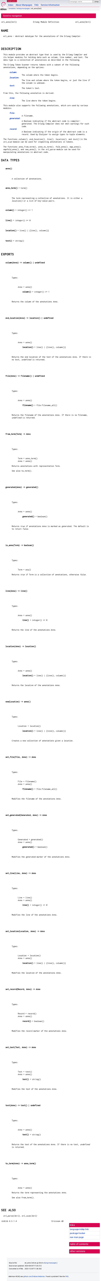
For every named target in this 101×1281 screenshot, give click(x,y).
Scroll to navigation (12, 16)
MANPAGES (12, 1)
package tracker (77, 1233)
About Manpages (24, 5)
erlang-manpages (23, 8)
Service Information (50, 5)
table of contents (79, 1244)
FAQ (36, 5)
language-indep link (79, 1229)
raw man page (77, 1237)
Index (10, 5)
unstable (12, 8)
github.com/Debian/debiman (34, 1276)
